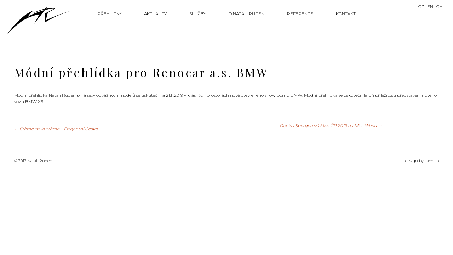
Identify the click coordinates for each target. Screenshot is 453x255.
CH (439, 6)
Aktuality (155, 13)
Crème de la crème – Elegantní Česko (56, 128)
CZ (421, 6)
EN (430, 6)
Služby (197, 13)
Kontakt (346, 13)
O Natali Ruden (246, 13)
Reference (300, 13)
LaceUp (432, 160)
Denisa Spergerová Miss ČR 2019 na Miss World (331, 125)
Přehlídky (109, 13)
